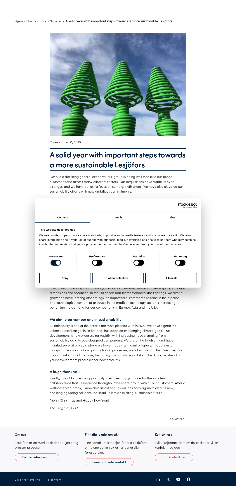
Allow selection (118, 277)
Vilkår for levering (27, 479)
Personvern (54, 479)
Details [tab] (118, 217)
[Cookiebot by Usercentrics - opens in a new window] (181, 205)
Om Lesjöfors (36, 21)
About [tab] (173, 217)
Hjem (19, 21)
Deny (65, 277)
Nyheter (56, 21)
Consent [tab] (62, 217)
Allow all (171, 277)
